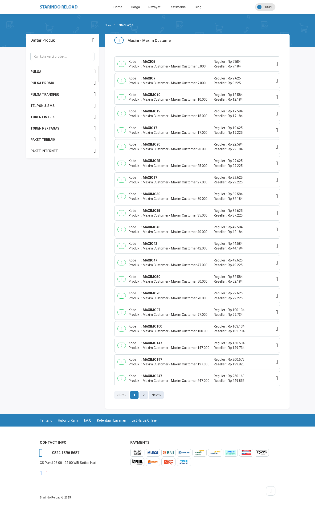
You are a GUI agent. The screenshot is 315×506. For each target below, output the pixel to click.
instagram (46, 473)
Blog (198, 7)
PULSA (63, 71)
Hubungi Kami (68, 420)
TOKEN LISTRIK (63, 117)
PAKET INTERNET (63, 150)
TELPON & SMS (63, 105)
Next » (156, 395)
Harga (135, 7)
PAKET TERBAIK (63, 139)
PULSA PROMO (63, 83)
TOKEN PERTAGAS (63, 128)
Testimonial (177, 7)
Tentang (46, 420)
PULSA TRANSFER (63, 94)
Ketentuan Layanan (111, 420)
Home (118, 7)
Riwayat (154, 7)
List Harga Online (144, 420)
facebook (41, 473)
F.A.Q (87, 420)
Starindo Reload (50, 497)
